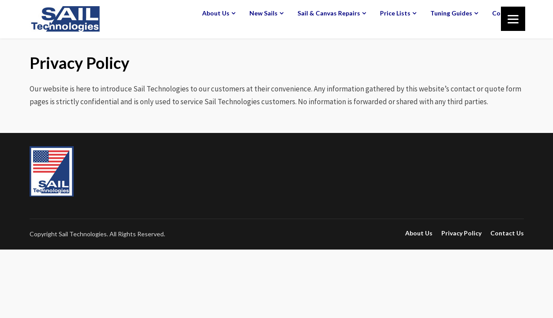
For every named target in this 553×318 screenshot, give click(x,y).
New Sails (263, 13)
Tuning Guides (451, 13)
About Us (215, 13)
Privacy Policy (461, 233)
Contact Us (507, 233)
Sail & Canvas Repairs (328, 13)
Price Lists (395, 13)
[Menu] (513, 19)
